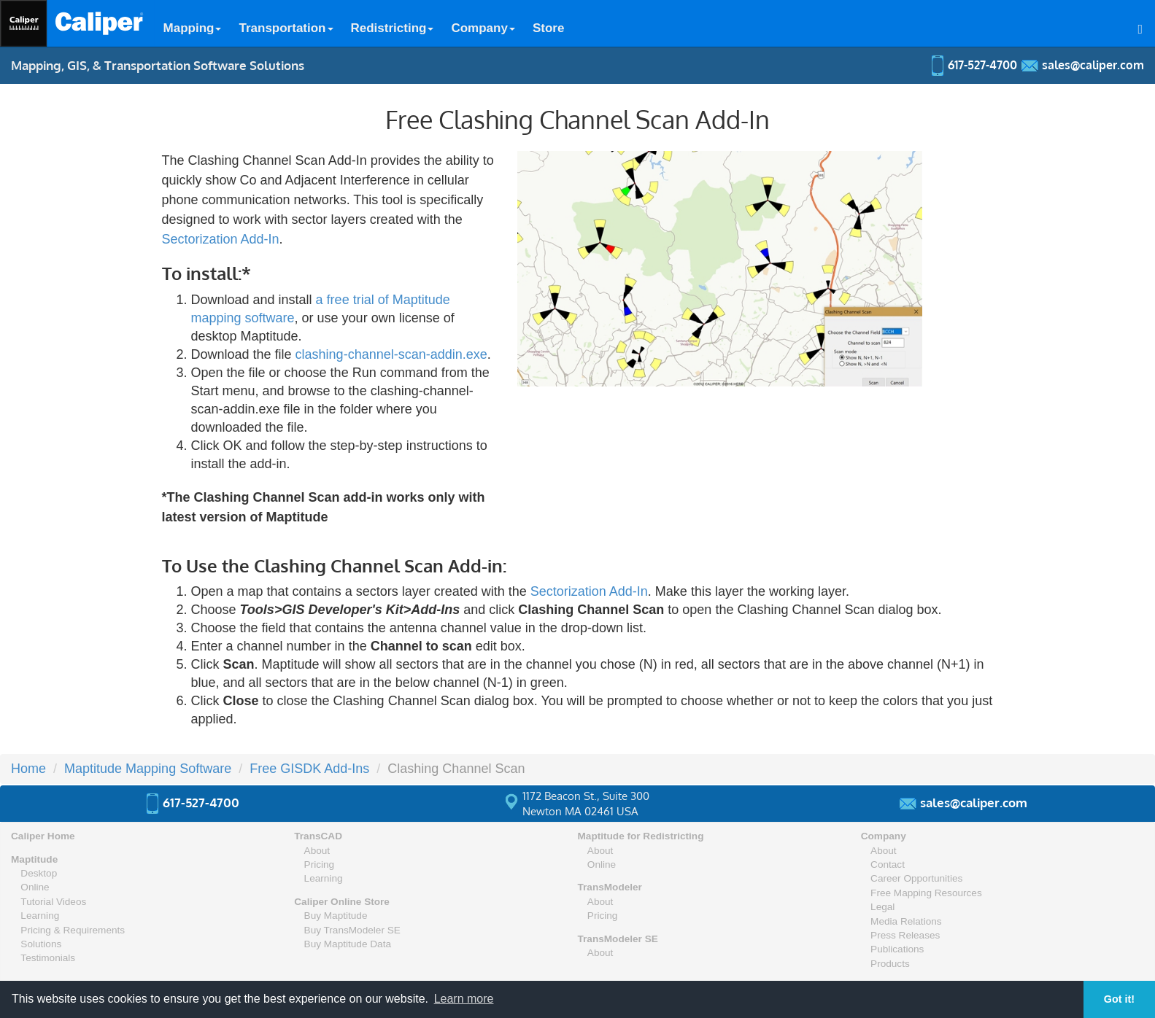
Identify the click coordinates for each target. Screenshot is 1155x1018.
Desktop (38, 873)
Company (482, 28)
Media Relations (905, 921)
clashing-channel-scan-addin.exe (391, 354)
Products (890, 963)
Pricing (319, 864)
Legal (882, 906)
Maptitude (34, 859)
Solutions (40, 944)
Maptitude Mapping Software (147, 768)
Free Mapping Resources (926, 892)
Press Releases (905, 935)
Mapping (192, 28)
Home (28, 768)
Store (548, 28)
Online (34, 887)
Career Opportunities (916, 878)
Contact (887, 864)
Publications (897, 949)
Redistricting (392, 28)
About (317, 850)
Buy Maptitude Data (347, 944)
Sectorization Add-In (220, 239)
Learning (39, 915)
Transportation (286, 28)
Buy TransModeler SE (352, 930)
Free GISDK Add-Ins (309, 768)
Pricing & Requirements (72, 930)
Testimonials (47, 957)
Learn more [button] (464, 998)
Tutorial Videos (53, 901)
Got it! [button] (1119, 999)
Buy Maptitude (336, 915)
